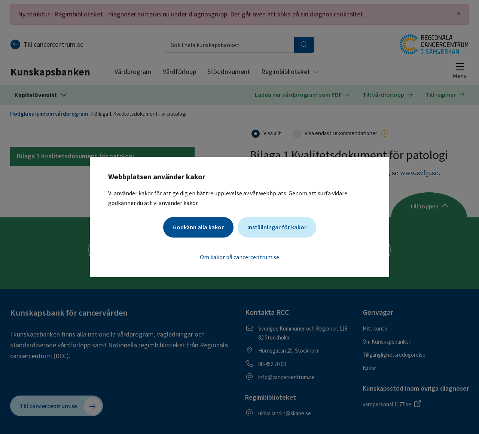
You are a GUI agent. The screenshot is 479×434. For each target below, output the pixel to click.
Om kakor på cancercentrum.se (239, 257)
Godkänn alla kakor (198, 227)
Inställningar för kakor (276, 227)
